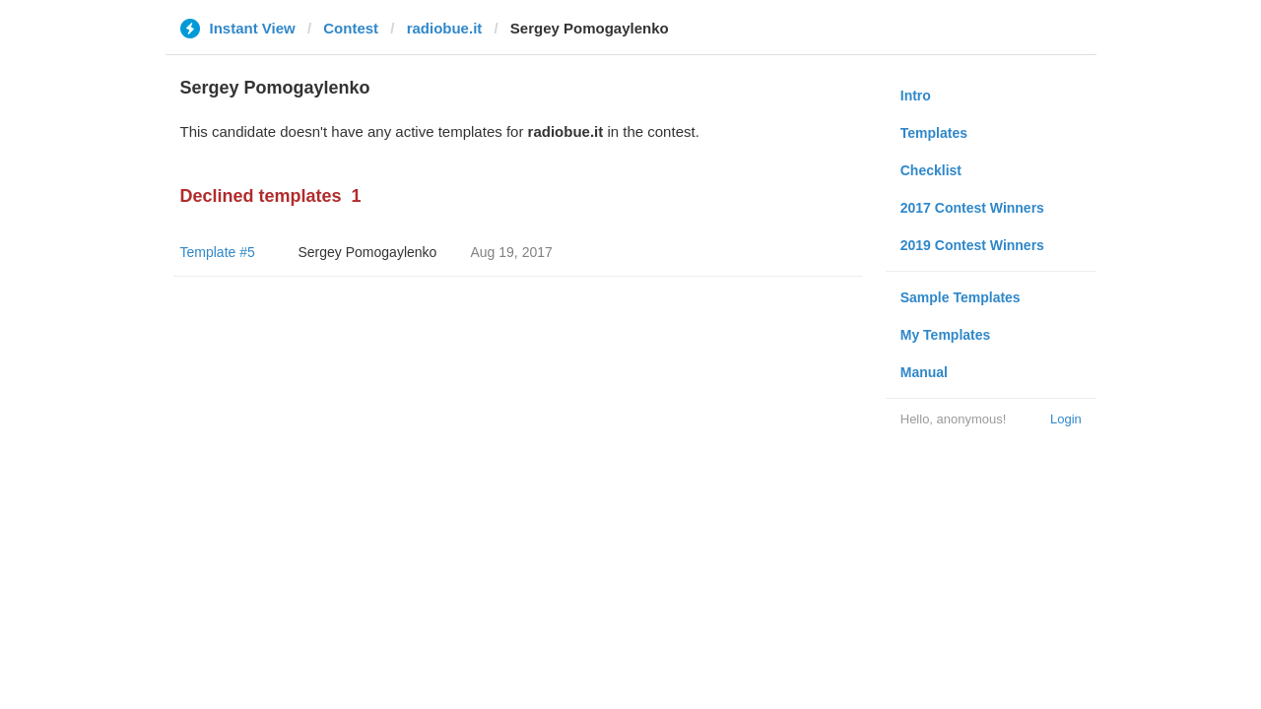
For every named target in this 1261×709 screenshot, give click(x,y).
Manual (924, 372)
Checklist (931, 170)
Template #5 (217, 252)
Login (1066, 419)
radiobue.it (445, 28)
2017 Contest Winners (972, 208)
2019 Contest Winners (972, 245)
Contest (350, 28)
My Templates (945, 335)
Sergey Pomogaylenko (368, 252)
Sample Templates (960, 297)
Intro (915, 95)
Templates (933, 133)
